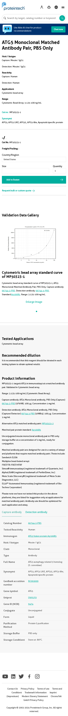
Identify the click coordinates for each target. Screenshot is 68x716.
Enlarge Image (34, 301)
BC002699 (33, 581)
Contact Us (12, 688)
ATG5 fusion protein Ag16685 (42, 536)
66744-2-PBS (8, 290)
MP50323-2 (48, 423)
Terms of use (43, 688)
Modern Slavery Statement (35, 696)
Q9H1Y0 (32, 597)
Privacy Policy (27, 688)
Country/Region (10, 155)
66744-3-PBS (42, 290)
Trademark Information (36, 692)
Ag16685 (15, 294)
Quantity (57, 166)
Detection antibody (36, 512)
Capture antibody (12, 512)
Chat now (58, 29)
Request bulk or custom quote (18, 190)
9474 (30, 604)
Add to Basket (12, 179)
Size (4, 166)
